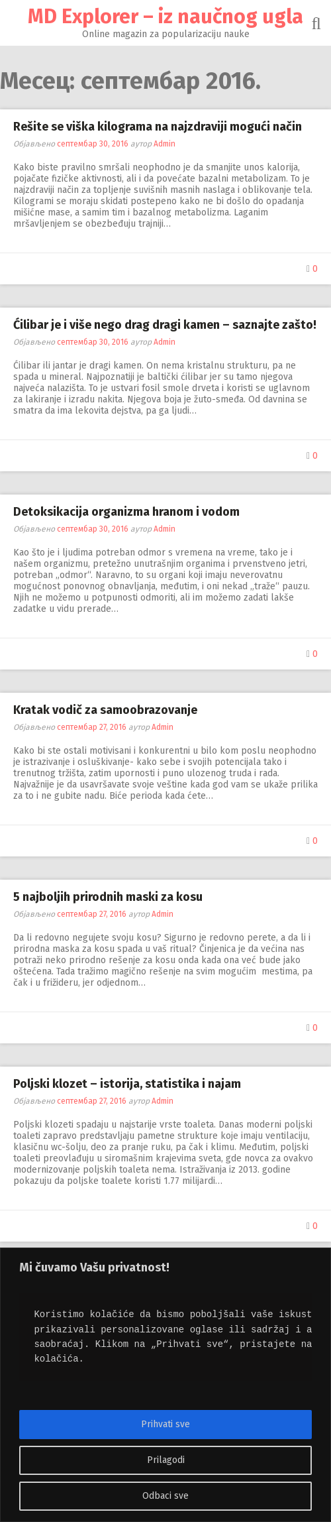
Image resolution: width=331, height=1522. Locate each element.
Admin (164, 143)
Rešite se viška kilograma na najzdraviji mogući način (157, 126)
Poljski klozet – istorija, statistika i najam (127, 1084)
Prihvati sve (165, 1424)
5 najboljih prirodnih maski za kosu (108, 897)
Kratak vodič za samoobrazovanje (105, 710)
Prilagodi (166, 1460)
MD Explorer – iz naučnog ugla (165, 17)
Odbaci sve (165, 1495)
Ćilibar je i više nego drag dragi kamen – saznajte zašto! (164, 325)
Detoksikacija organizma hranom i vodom (126, 511)
